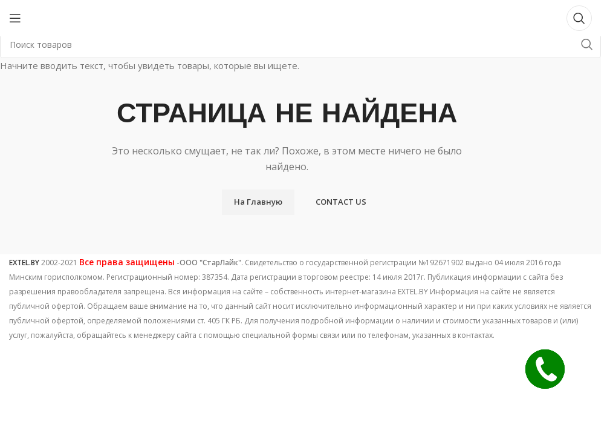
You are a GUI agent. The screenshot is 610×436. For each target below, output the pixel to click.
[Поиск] (579, 18)
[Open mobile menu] (15, 18)
